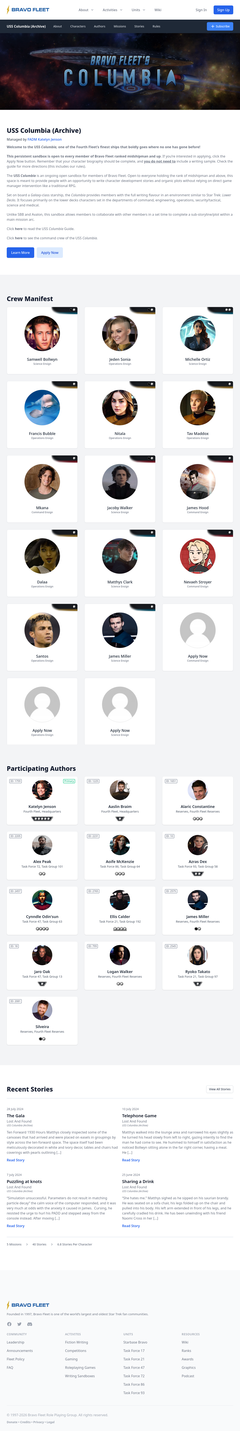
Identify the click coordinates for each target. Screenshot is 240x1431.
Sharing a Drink (138, 1181)
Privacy (38, 1422)
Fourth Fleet (31, 811)
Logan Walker (120, 971)
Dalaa (42, 581)
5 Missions (14, 1244)
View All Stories (220, 1089)
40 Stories (39, 1244)
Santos (42, 656)
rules (80, 166)
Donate (12, 1422)
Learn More (20, 252)
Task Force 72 (31, 866)
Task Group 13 (52, 977)
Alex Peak (42, 861)
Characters (77, 26)
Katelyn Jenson (42, 806)
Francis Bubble (42, 433)
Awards (188, 1359)
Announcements (20, 1350)
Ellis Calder (120, 916)
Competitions (75, 1350)
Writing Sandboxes (80, 1376)
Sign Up (223, 10)
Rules (156, 26)
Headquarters (51, 811)
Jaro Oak (42, 971)
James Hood (198, 507)
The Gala (16, 1116)
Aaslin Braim (120, 806)
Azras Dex (198, 861)
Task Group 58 (208, 866)
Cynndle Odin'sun (42, 916)
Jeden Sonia (119, 359)
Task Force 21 (108, 921)
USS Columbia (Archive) (26, 26)
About (57, 26)
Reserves (182, 811)
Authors (99, 26)
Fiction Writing (76, 1342)
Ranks (186, 1350)
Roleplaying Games (80, 1367)
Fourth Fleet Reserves (205, 811)
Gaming (71, 1359)
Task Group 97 (208, 977)
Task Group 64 (130, 866)
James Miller (120, 656)
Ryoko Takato (197, 971)
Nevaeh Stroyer (198, 581)
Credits (25, 1422)
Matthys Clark (120, 581)
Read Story (15, 1160)
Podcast (188, 1376)
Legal (51, 1422)
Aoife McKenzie (120, 861)
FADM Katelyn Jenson (44, 139)
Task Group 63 (52, 921)
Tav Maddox (198, 433)
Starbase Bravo (135, 1342)
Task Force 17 (134, 1350)
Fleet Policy (15, 1359)
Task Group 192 (130, 921)
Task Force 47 (31, 921)
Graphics (189, 1367)
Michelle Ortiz (197, 359)
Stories (139, 26)
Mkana (42, 507)
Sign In (201, 10)
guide (11, 166)
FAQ (10, 1367)
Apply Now (49, 252)
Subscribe (220, 26)
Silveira (42, 1026)
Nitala (120, 433)
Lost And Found (19, 1121)
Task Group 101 (52, 866)
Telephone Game (139, 1116)
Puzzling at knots (24, 1181)
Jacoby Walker (120, 507)
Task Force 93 (187, 866)
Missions (120, 26)
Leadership (15, 1342)
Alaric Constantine (198, 806)
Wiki (158, 10)
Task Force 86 (109, 866)
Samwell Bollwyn (42, 359)
